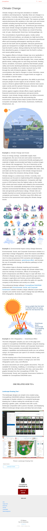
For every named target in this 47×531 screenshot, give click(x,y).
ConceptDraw (5, 1)
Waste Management (6, 511)
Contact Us (23, 524)
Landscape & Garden (11, 466)
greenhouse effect (28, 260)
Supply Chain (5, 503)
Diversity (4, 507)
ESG (4, 502)
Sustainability (5, 509)
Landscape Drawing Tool (10, 391)
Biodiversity (5, 505)
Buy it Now (23, 492)
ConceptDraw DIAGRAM (33, 285)
